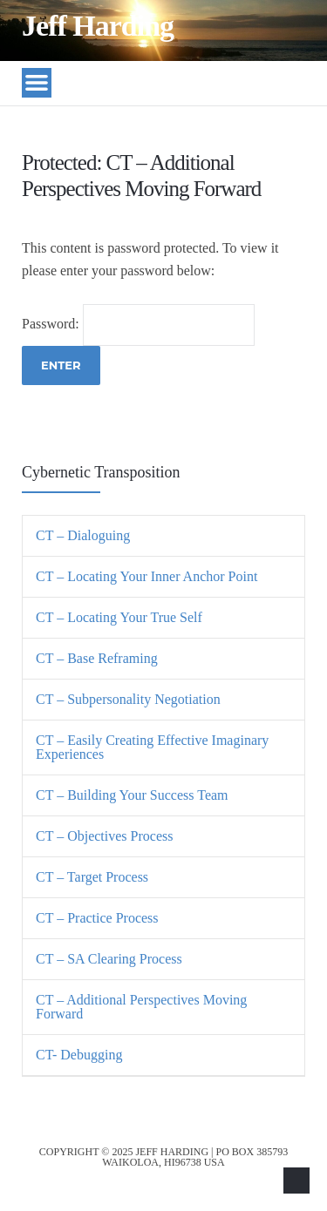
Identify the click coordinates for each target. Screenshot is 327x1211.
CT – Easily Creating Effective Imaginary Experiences (152, 747)
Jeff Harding (98, 26)
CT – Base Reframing (97, 658)
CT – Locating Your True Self (119, 617)
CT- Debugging (79, 1054)
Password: (138, 323)
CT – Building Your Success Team (132, 795)
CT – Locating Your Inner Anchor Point (146, 576)
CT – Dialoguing (83, 535)
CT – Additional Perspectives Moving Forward (141, 1006)
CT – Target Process (92, 876)
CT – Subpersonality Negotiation (128, 699)
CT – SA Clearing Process (109, 958)
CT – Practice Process (97, 917)
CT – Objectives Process (104, 836)
